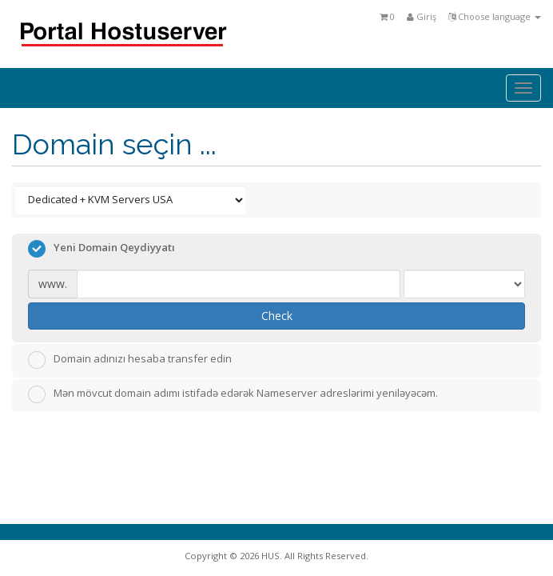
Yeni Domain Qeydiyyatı (101, 249)
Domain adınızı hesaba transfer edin (130, 360)
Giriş (421, 16)
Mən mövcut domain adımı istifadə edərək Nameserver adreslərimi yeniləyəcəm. (233, 394)
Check (276, 315)
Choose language (494, 16)
